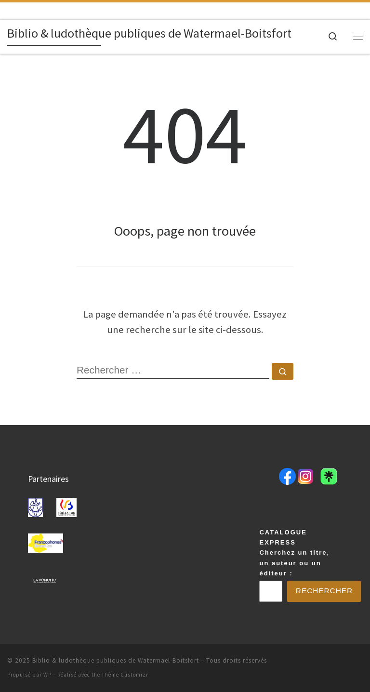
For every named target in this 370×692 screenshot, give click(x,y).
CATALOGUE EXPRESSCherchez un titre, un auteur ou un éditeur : (294, 552)
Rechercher (325, 590)
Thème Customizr (125, 674)
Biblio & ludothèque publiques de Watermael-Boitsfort (115, 660)
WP (47, 674)
